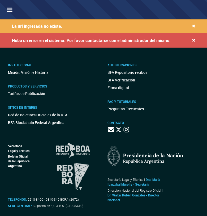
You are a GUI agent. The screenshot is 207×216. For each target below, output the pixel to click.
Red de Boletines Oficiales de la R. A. (38, 114)
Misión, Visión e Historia (28, 72)
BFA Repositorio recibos (127, 72)
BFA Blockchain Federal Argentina (36, 122)
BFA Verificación (121, 79)
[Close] (193, 26)
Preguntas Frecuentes (125, 108)
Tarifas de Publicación (26, 93)
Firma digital (118, 87)
